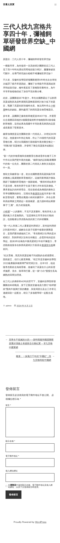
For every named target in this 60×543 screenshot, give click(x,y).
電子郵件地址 (12, 456)
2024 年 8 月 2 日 (25, 305)
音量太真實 (8, 4)
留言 (8, 405)
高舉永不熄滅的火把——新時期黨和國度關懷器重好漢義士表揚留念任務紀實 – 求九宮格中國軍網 (31, 343)
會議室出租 (38, 193)
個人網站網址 (12, 471)
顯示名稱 (10, 441)
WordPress (40, 522)
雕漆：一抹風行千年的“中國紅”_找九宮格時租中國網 (33, 358)
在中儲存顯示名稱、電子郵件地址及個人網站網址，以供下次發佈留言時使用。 (30, 486)
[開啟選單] (55, 4)
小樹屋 (6, 211)
